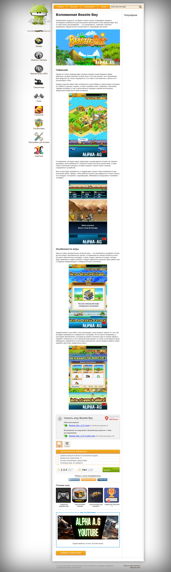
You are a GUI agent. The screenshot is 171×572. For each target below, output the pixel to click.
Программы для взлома (39, 137)
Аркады (39, 41)
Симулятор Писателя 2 (112, 505)
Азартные (39, 151)
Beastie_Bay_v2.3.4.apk (79, 425)
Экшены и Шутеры (39, 55)
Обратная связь (135, 567)
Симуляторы (38, 82)
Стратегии (39, 110)
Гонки (39, 96)
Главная (60, 7)
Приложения (89, 7)
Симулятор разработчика (64, 505)
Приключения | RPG (39, 69)
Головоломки (39, 124)
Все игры (73, 7)
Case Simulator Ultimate (80, 505)
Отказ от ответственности (132, 566)
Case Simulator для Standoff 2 (96, 505)
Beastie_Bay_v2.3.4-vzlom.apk (82, 436)
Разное (103, 7)
